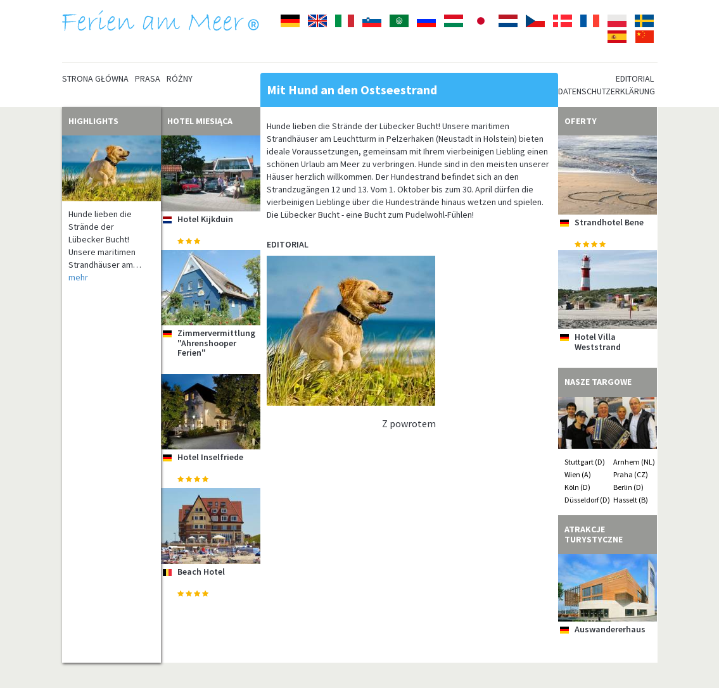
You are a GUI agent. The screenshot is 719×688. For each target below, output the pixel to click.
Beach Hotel (201, 571)
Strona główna (95, 78)
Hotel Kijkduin (205, 219)
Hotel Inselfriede (210, 457)
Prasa (147, 78)
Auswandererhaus (610, 629)
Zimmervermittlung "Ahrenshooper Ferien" (216, 342)
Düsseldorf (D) (587, 499)
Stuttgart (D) (584, 461)
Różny (180, 78)
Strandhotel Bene (609, 222)
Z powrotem (409, 423)
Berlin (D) (628, 487)
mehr (78, 277)
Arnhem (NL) (634, 461)
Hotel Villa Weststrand (598, 341)
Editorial (635, 78)
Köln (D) (577, 487)
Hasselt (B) (630, 499)
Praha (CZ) (630, 474)
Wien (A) (577, 474)
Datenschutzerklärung (606, 91)
